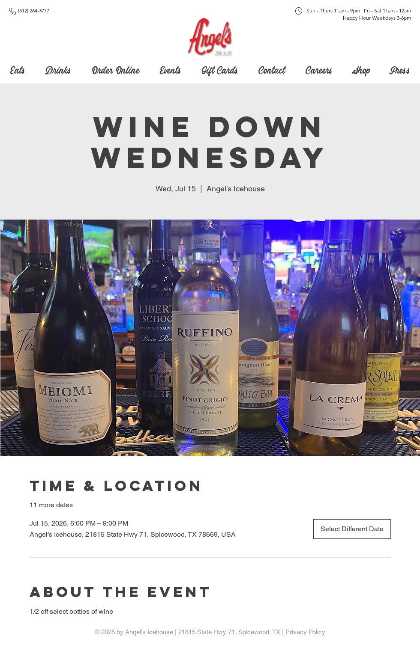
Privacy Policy (305, 632)
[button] (219, 68)
